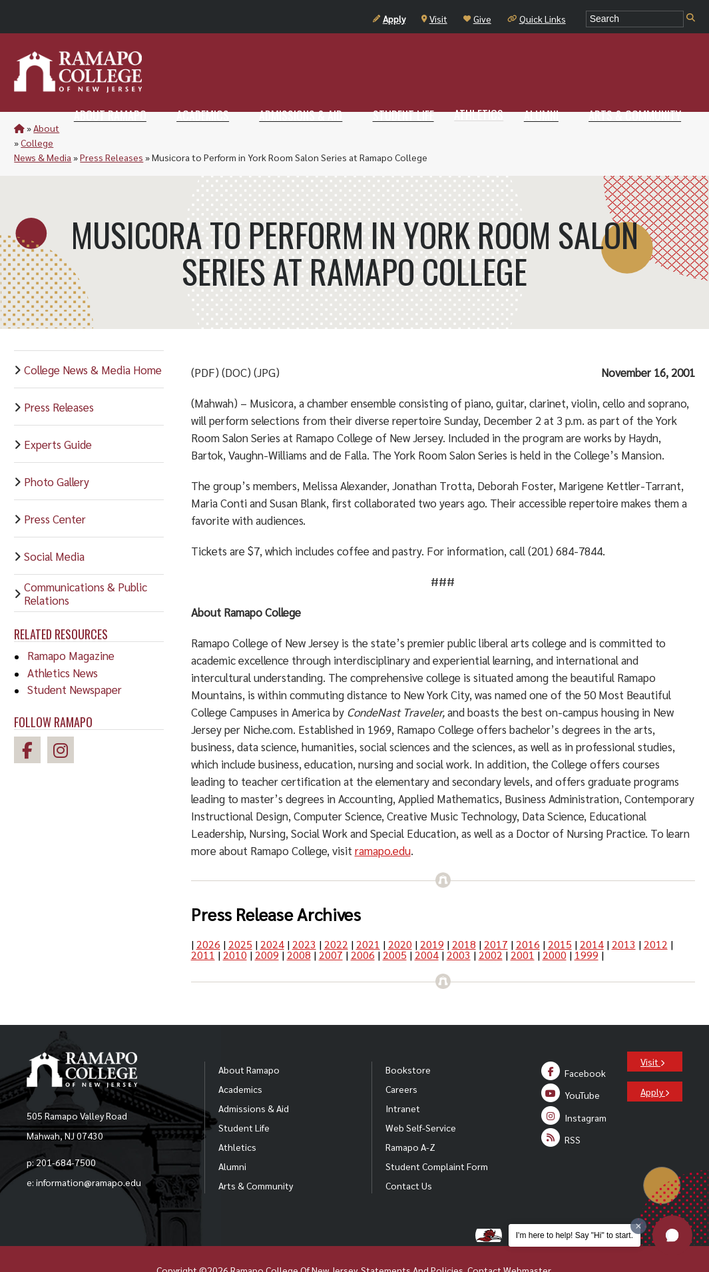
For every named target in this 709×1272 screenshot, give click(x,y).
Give (477, 19)
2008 (299, 925)
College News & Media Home (93, 340)
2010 (235, 925)
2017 (496, 915)
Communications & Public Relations (85, 564)
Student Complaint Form (436, 1137)
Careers (401, 1060)
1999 (586, 925)
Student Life (244, 1098)
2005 (395, 925)
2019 (432, 915)
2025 (240, 915)
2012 (656, 915)
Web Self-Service (420, 1098)
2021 (368, 915)
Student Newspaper (74, 660)
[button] (672, 1235)
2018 (464, 915)
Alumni (232, 1137)
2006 (363, 925)
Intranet (402, 1079)
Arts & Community (255, 1156)
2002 (491, 925)
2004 (427, 925)
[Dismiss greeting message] (638, 1226)
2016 (528, 915)
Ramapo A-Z (410, 1117)
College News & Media (114, 128)
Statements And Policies (412, 1241)
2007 (331, 925)
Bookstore (408, 1040)
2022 (336, 915)
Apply (389, 19)
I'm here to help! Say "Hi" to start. (574, 1235)
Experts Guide (58, 415)
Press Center (55, 489)
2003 (459, 925)
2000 (555, 925)
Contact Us (408, 1156)
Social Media (54, 526)
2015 (560, 915)
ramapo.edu (383, 821)
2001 (523, 925)
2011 (203, 925)
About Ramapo (249, 1040)
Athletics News (62, 643)
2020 (400, 915)
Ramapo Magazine (71, 626)
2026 (208, 915)
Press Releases (200, 128)
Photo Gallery (56, 452)
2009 (267, 925)
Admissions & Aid (253, 1079)
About (46, 128)
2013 (624, 915)
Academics (240, 1060)
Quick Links (536, 19)
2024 (272, 915)
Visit (434, 19)
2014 (592, 915)
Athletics (237, 1117)
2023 (304, 915)
